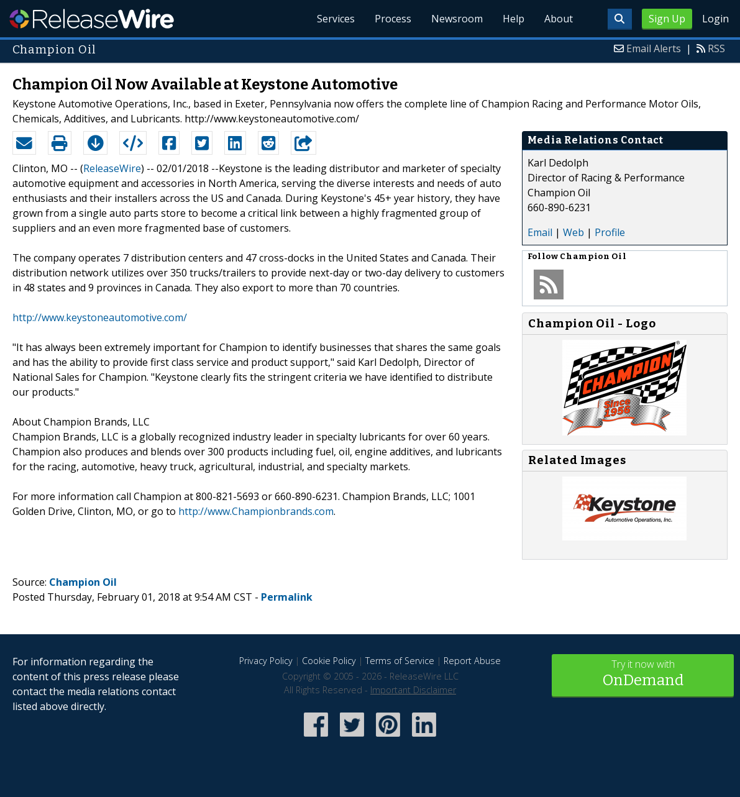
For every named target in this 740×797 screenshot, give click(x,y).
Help (513, 18)
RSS (716, 48)
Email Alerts (653, 48)
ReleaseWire (91, 18)
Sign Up (667, 18)
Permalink (287, 597)
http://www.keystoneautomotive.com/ (99, 317)
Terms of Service (399, 661)
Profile (610, 232)
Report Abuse (472, 661)
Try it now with (643, 674)
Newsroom (457, 18)
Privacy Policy (266, 661)
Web (573, 232)
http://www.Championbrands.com (256, 511)
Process (393, 18)
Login (715, 18)
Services (336, 18)
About (558, 18)
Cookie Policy (329, 661)
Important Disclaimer (413, 690)
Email (540, 232)
